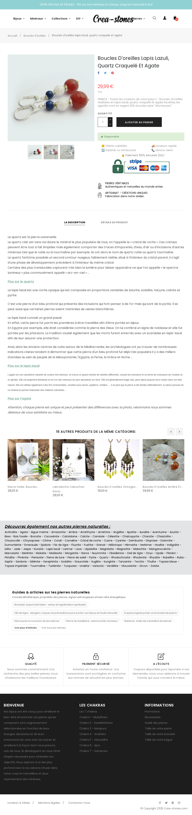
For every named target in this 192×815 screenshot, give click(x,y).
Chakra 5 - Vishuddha (94, 740)
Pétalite (10, 557)
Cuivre (108, 540)
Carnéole (99, 536)
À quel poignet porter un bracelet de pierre (150, 613)
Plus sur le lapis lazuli (24, 366)
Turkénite (54, 566)
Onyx (149, 553)
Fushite (88, 545)
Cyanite (121, 540)
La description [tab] (74, 222)
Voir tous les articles (53, 628)
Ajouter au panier (139, 122)
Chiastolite (164, 536)
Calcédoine (69, 536)
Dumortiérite (13, 545)
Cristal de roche (90, 540)
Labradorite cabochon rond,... (69, 489)
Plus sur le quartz (21, 281)
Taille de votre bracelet (160, 734)
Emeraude (31, 545)
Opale (160, 553)
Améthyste (87, 532)
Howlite (159, 545)
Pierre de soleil (77, 557)
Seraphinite (50, 561)
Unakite (84, 566)
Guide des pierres (156, 723)
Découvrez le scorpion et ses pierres (36, 621)
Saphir (9, 561)
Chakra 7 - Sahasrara (93, 751)
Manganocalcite (160, 549)
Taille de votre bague (158, 740)
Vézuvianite (128, 566)
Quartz (103, 557)
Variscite (98, 566)
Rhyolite (155, 557)
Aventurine (159, 532)
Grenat (101, 545)
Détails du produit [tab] (114, 222)
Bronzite (36, 536)
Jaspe (27, 549)
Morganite (71, 553)
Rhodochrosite (120, 557)
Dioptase (152, 540)
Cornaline (71, 540)
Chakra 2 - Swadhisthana (96, 723)
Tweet (105, 73)
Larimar (68, 549)
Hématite (131, 545)
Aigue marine (39, 532)
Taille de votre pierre (158, 728)
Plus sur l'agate (19, 398)
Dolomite (166, 540)
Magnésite (107, 549)
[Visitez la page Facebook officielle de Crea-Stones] (160, 803)
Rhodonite (140, 557)
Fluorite (76, 545)
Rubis (180, 557)
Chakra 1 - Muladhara (93, 717)
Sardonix (21, 561)
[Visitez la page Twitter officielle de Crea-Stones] (166, 803)
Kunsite (39, 549)
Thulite (151, 561)
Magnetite (123, 549)
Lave (79, 549)
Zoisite (155, 566)
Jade (17, 549)
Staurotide (81, 561)
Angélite (118, 532)
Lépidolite (91, 549)
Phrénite (23, 557)
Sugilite (96, 561)
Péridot (171, 553)
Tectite (139, 561)
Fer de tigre (61, 545)
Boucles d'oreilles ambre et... (163, 487)
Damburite (136, 540)
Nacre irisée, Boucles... (23, 487)
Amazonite (58, 532)
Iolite (8, 549)
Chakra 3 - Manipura (93, 728)
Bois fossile (21, 536)
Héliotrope (115, 545)
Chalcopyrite (130, 536)
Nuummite (99, 553)
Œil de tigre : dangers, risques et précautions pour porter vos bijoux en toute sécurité (65, 613)
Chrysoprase (31, 540)
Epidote (46, 545)
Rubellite (168, 557)
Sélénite (35, 561)
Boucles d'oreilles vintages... (118, 487)
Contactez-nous (79, 803)
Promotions (152, 711)
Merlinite (27, 553)
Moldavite (55, 553)
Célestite (113, 536)
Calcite (85, 536)
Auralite (144, 532)
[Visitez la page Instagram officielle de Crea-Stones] (179, 803)
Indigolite (173, 545)
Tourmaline (37, 566)
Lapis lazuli (53, 549)
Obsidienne (116, 553)
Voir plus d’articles (25, 628)
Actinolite (11, 532)
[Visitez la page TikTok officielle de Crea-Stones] (185, 801)
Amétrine (104, 532)
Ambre (73, 532)
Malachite (139, 549)
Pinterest (112, 73)
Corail (58, 540)
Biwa (7, 536)
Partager (98, 73)
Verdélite (112, 566)
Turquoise (70, 566)
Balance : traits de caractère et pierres (148, 621)
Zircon (144, 566)
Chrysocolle (12, 540)
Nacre (85, 553)
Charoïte (148, 536)
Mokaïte (41, 553)
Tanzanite (124, 561)
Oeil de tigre (135, 553)
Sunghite (109, 561)
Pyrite (92, 557)
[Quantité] (103, 122)
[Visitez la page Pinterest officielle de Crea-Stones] (173, 803)
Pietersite (38, 557)
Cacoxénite (51, 536)
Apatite (131, 532)
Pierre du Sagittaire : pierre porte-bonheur (92, 621)
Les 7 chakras (88, 711)
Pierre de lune (55, 557)
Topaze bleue (168, 561)
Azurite (174, 532)
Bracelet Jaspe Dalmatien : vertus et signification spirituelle (50, 604)
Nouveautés (152, 717)
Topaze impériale (16, 566)
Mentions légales (49, 803)
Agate (24, 532)
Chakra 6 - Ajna (90, 745)
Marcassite (12, 553)
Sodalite (66, 561)
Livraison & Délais (19, 803)
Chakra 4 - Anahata (93, 734)
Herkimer (146, 545)
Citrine (47, 540)
